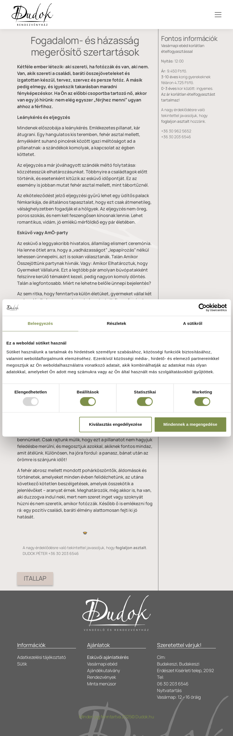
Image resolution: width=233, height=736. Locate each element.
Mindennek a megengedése (190, 424)
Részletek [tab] (116, 323)
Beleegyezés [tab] (40, 323)
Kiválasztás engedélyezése (115, 424)
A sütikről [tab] (192, 323)
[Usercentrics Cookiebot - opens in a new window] (202, 307)
